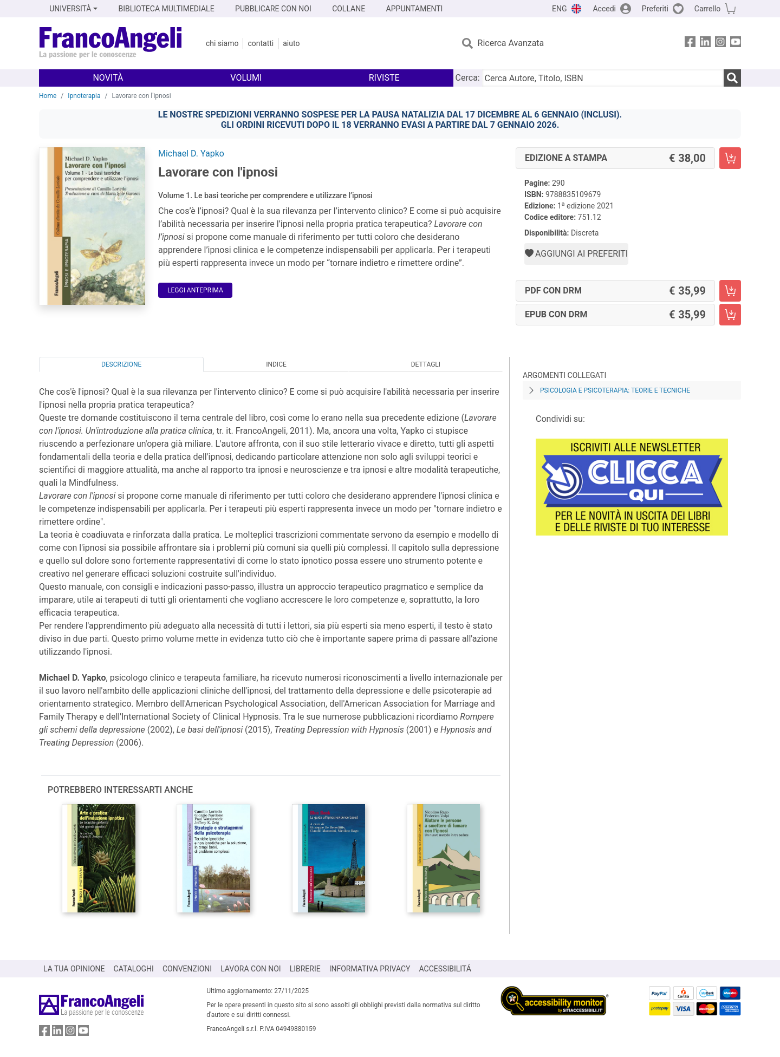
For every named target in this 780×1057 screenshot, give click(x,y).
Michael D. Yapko (191, 153)
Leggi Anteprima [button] (195, 290)
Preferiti (655, 8)
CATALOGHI (134, 968)
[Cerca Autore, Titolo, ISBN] (603, 78)
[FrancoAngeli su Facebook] (690, 43)
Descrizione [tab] (121, 364)
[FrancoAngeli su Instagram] (720, 43)
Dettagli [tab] (425, 364)
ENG (559, 8)
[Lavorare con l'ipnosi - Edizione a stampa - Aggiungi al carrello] (730, 158)
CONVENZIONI (187, 968)
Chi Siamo (222, 43)
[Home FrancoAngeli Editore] (111, 43)
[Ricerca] (732, 78)
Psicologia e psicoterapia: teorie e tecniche (615, 390)
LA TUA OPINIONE (74, 968)
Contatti (261, 43)
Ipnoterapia (84, 96)
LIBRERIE (305, 968)
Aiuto (291, 43)
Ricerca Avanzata (511, 43)
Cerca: (468, 78)
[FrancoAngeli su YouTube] (735, 43)
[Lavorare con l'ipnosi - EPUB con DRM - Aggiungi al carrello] (730, 314)
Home (47, 96)
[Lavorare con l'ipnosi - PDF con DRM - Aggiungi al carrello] (730, 291)
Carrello (707, 8)
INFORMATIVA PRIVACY (370, 968)
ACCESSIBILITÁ (445, 968)
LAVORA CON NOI (250, 968)
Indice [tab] (276, 364)
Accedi (604, 8)
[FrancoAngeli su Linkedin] (705, 43)
